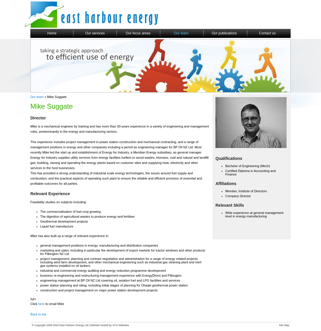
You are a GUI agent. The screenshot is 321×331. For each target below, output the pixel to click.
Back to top (38, 314)
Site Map (284, 325)
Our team (37, 97)
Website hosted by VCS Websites (109, 325)
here (41, 304)
